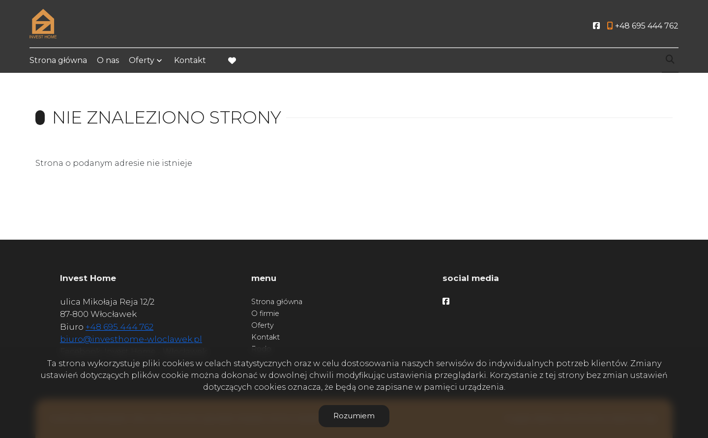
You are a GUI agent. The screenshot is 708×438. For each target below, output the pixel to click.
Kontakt (190, 60)
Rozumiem (354, 415)
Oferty (141, 60)
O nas (108, 60)
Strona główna (58, 60)
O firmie (265, 313)
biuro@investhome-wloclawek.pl (131, 339)
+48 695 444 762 (119, 327)
